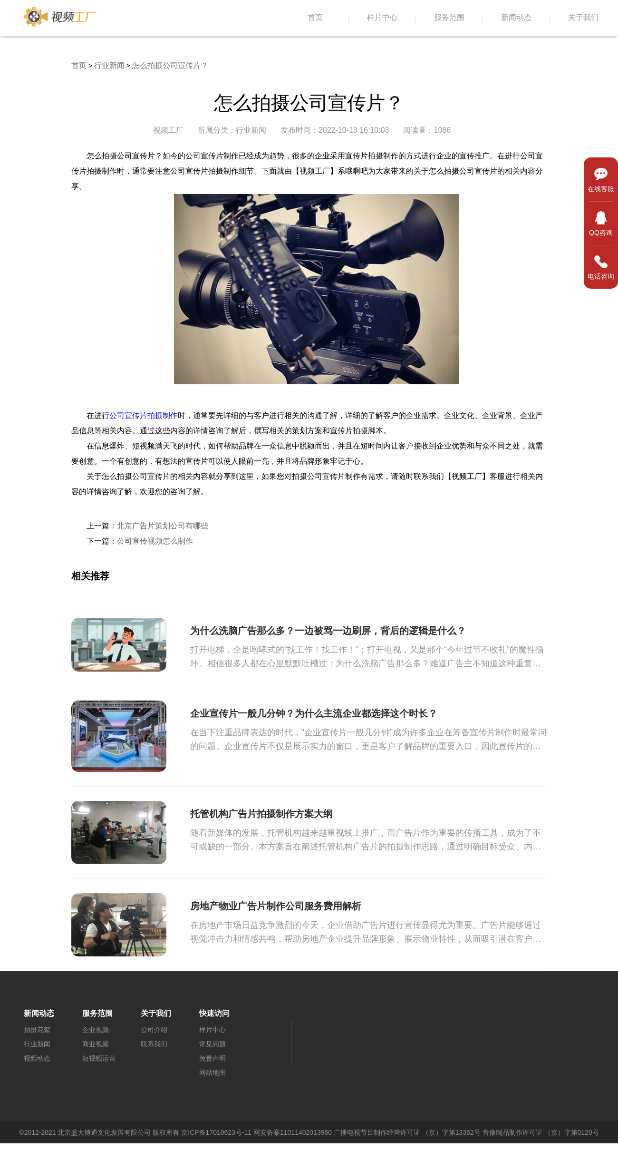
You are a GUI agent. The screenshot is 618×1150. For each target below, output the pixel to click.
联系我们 (154, 1044)
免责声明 (212, 1058)
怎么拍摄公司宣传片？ (170, 65)
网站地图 (212, 1072)
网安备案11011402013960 (292, 1132)
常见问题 (212, 1044)
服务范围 (449, 17)
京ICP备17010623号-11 (216, 1132)
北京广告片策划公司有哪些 (162, 526)
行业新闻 (109, 65)
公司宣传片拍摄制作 (143, 415)
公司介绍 (154, 1029)
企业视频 (95, 1029)
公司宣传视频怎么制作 (155, 541)
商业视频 (95, 1044)
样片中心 (382, 17)
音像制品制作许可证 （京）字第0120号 (541, 1132)
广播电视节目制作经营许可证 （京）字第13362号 (407, 1132)
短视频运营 (99, 1058)
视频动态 (37, 1058)
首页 (315, 17)
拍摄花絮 (37, 1029)
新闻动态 (516, 17)
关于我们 (583, 17)
